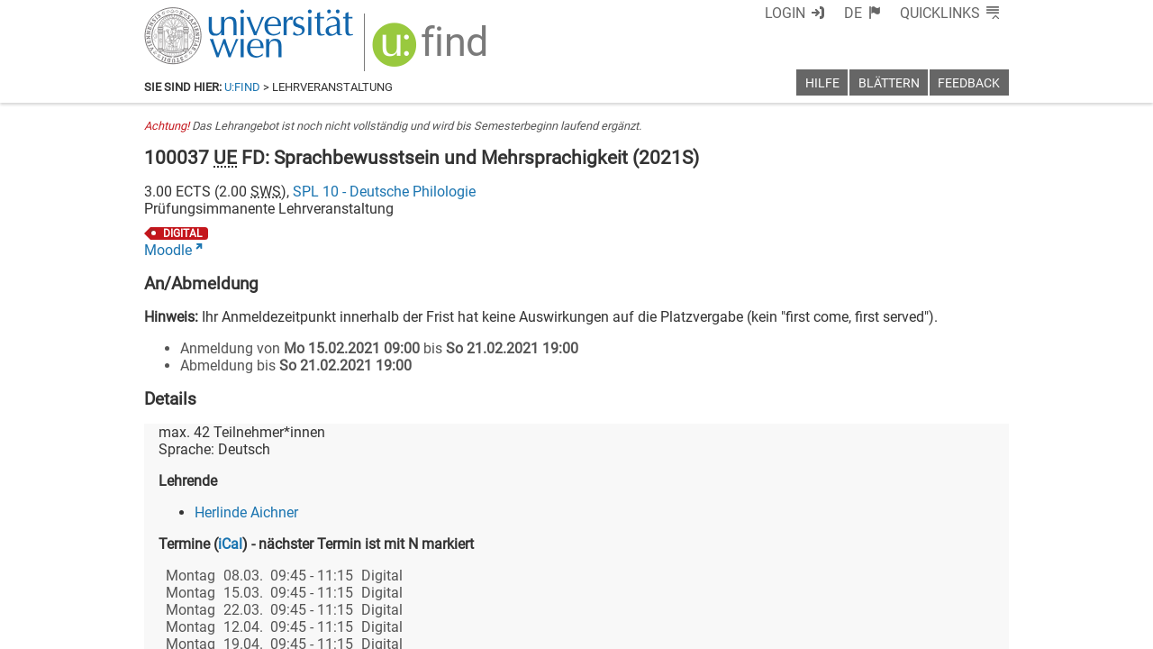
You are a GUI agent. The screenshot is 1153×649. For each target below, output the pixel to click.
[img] (432, 50)
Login (785, 13)
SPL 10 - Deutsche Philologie (384, 191)
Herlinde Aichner (246, 512)
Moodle (168, 250)
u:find (242, 87)
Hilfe (822, 83)
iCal (230, 544)
